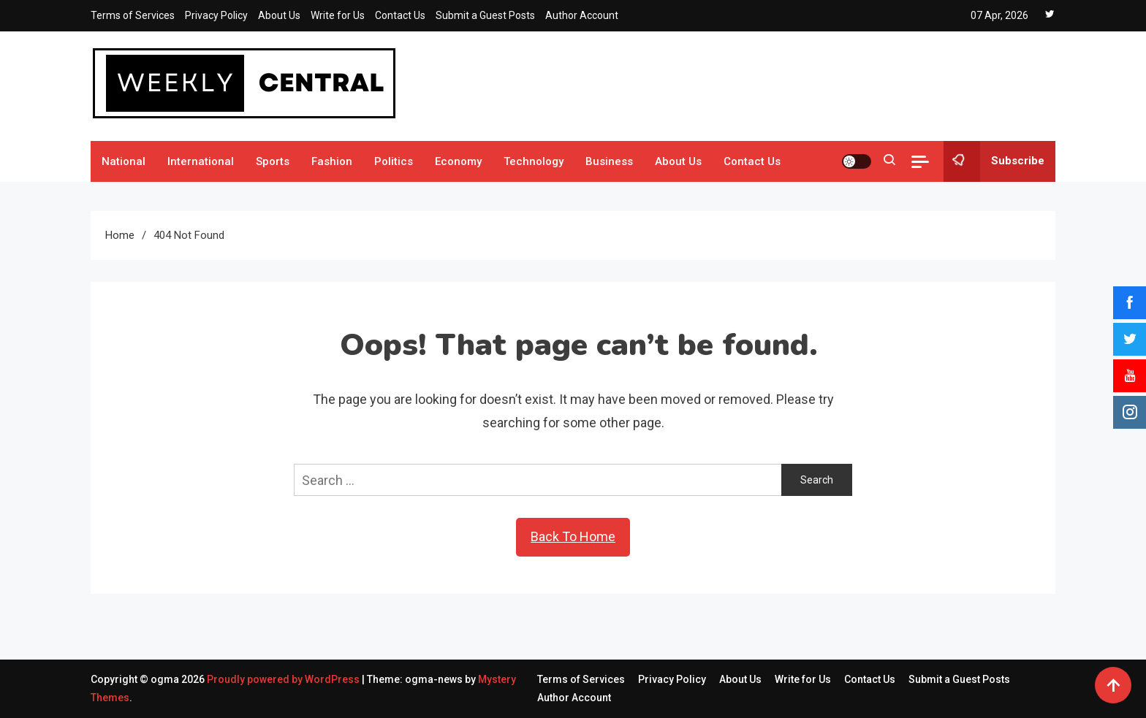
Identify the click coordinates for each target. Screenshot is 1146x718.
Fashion (331, 161)
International (200, 161)
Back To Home (573, 536)
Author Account (581, 15)
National (123, 161)
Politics (393, 161)
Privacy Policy (216, 15)
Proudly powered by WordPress (284, 679)
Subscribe (994, 161)
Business (609, 161)
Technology (533, 161)
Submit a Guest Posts (485, 15)
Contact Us (400, 15)
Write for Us (338, 15)
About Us (279, 15)
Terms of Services (133, 15)
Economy (458, 161)
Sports (272, 161)
